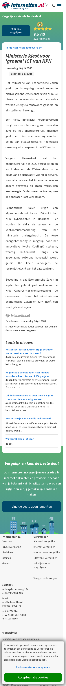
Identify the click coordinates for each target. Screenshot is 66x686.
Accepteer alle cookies (33, 677)
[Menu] (59, 6)
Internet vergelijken (44, 547)
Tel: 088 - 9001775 (11, 605)
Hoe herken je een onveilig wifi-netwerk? (29, 418)
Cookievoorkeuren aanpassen (33, 667)
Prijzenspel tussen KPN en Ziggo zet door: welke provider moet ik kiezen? (29, 351)
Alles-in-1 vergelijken (16, 30)
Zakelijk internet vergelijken (42, 565)
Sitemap (6, 558)
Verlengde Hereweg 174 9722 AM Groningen (15, 591)
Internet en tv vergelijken (47, 552)
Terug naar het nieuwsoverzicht (24, 47)
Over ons (7, 541)
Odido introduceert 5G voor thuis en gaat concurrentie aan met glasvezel (29, 397)
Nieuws (6, 563)
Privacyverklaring (11, 547)
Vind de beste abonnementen (32, 506)
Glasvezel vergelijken (45, 558)
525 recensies (42, 38)
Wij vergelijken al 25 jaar (20, 439)
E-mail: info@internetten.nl (12, 600)
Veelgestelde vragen (45, 578)
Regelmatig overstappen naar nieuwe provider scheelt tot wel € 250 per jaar (27, 374)
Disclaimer (7, 552)
